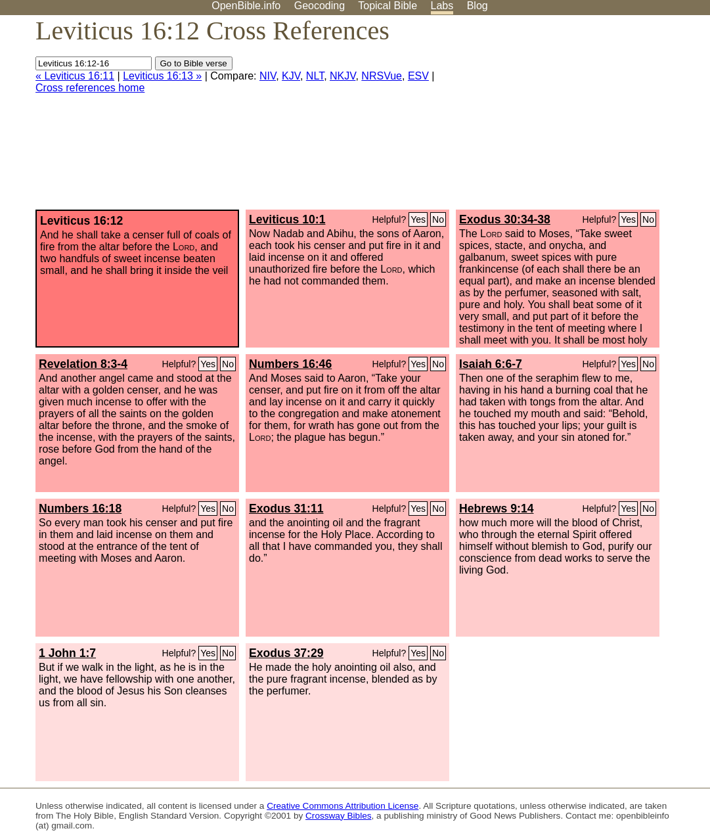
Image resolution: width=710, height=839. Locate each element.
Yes (418, 219)
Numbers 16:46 (290, 364)
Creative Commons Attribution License (342, 806)
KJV (291, 75)
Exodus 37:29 (286, 653)
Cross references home (89, 87)
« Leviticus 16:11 (74, 75)
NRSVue (381, 75)
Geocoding (319, 5)
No (438, 219)
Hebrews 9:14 (496, 508)
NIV (267, 75)
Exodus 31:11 (286, 508)
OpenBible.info (245, 5)
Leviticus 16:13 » (162, 75)
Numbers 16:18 (80, 508)
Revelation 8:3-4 (83, 364)
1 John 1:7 (67, 653)
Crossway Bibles (338, 816)
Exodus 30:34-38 (504, 219)
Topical (387, 5)
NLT (315, 75)
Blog (477, 5)
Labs (442, 5)
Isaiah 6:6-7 (490, 364)
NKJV (342, 75)
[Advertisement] (577, 118)
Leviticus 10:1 (287, 219)
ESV (418, 75)
